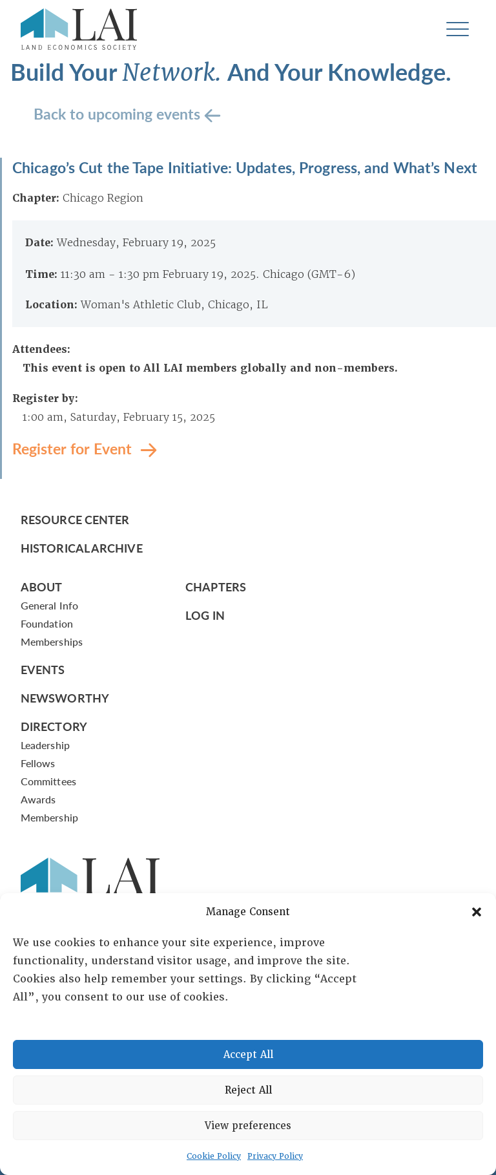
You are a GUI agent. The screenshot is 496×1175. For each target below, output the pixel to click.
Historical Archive (82, 548)
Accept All (248, 1054)
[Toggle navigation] (457, 29)
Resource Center (75, 519)
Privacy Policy (275, 1156)
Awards (38, 799)
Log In (205, 615)
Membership (49, 817)
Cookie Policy (214, 1156)
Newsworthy (65, 698)
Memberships (52, 641)
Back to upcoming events (119, 113)
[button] (476, 911)
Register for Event (74, 448)
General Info (49, 605)
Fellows (38, 763)
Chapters (215, 586)
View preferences (248, 1125)
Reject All (248, 1090)
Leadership (45, 744)
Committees (48, 781)
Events (43, 669)
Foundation (47, 623)
